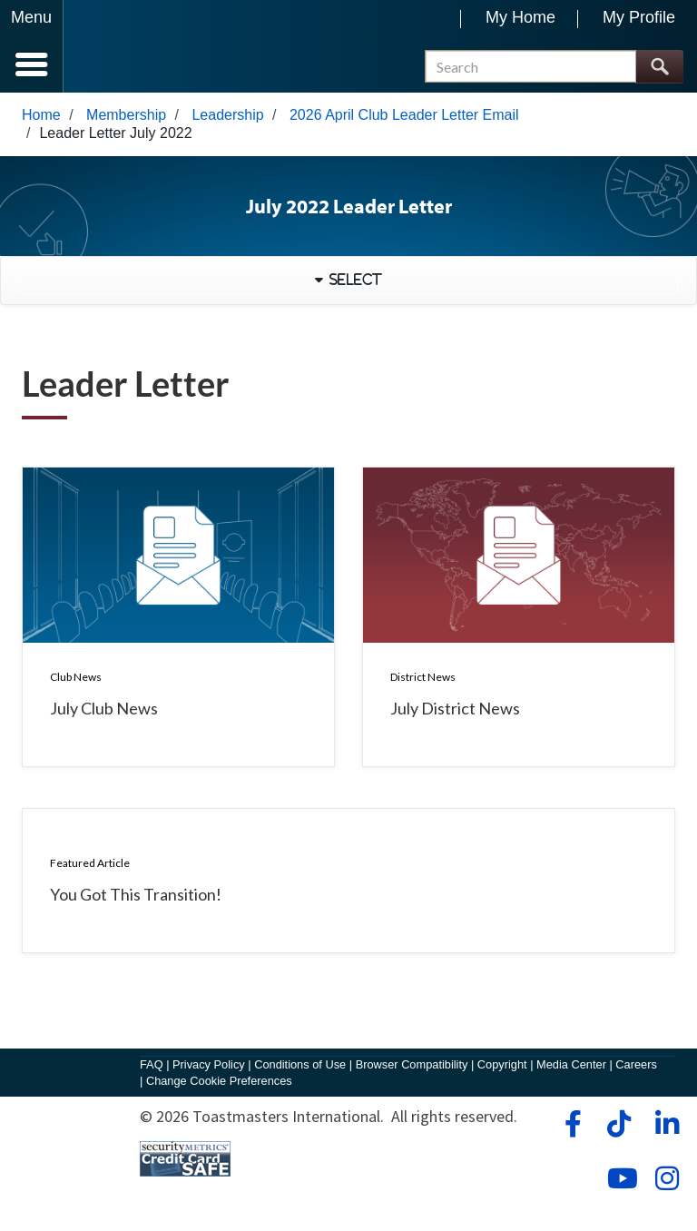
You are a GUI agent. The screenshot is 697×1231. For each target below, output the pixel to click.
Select (352, 279)
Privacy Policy (208, 1064)
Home (41, 115)
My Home (520, 17)
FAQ (151, 1064)
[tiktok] (618, 1124)
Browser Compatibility (412, 1064)
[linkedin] (666, 1124)
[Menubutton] (32, 46)
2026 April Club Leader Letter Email (404, 115)
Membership (126, 115)
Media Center (571, 1064)
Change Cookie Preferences (219, 1081)
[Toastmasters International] (117, 47)
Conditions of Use (300, 1064)
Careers (636, 1064)
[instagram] (666, 1178)
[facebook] (570, 1124)
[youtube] (618, 1178)
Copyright (502, 1064)
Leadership (227, 115)
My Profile (639, 17)
